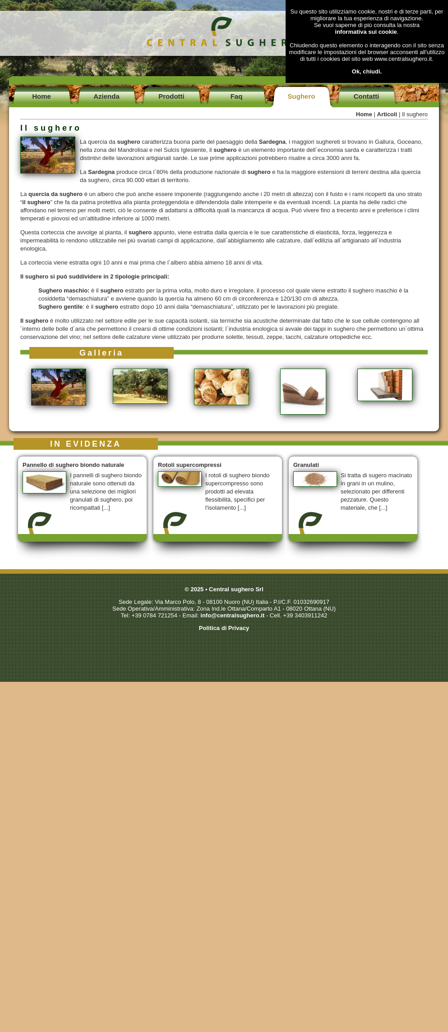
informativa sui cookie (366, 31)
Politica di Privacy (224, 628)
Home (41, 96)
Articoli (387, 114)
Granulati (306, 464)
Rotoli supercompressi (190, 464)
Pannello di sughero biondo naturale (73, 464)
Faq (237, 96)
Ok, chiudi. (367, 71)
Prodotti (171, 96)
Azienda (106, 96)
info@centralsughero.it (232, 615)
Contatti (366, 96)
